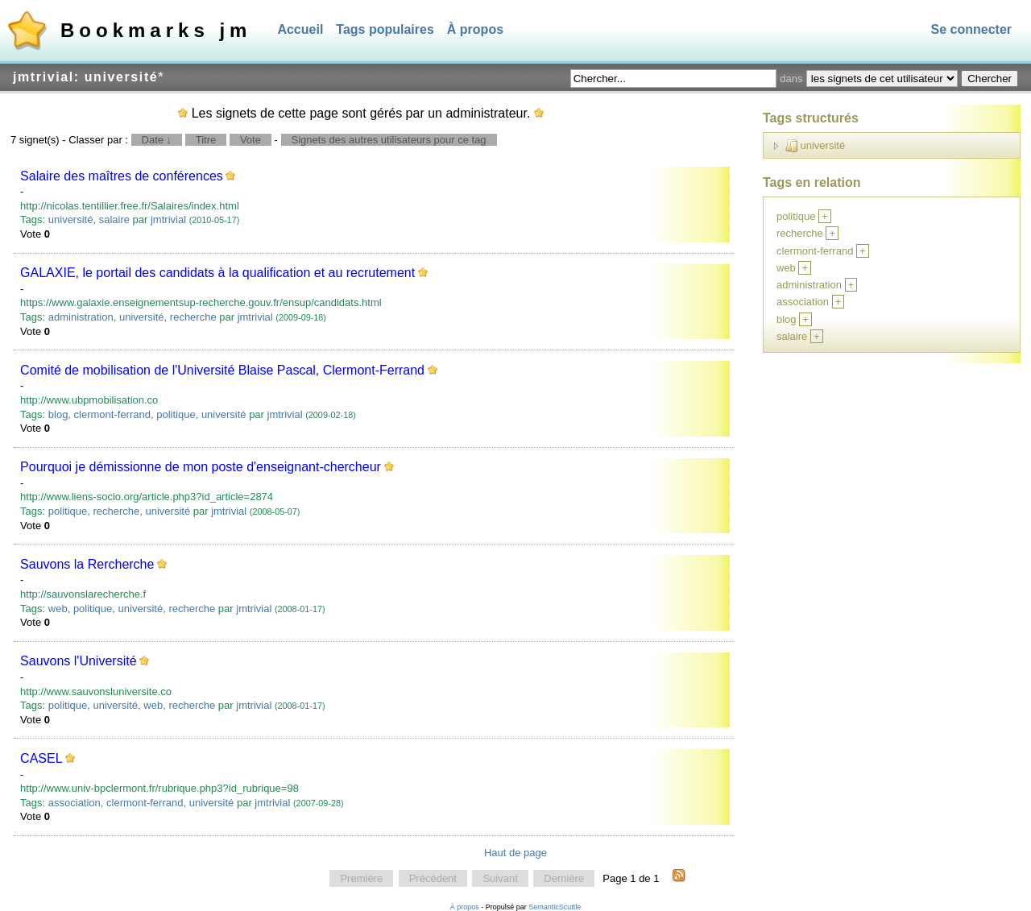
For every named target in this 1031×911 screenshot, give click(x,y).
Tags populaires (385, 29)
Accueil (300, 29)
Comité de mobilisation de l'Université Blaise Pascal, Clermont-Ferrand (222, 370)
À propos (475, 29)
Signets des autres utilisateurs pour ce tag (389, 140)
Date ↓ (157, 140)
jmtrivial (168, 219)
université (70, 219)
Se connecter (971, 29)
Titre (206, 140)
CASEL (41, 758)
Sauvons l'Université (78, 661)
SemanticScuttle (554, 907)
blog (58, 414)
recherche (193, 317)
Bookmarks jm (155, 30)
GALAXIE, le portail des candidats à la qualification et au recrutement (217, 273)
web (58, 609)
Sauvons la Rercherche (87, 564)
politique (175, 414)
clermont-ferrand (112, 414)
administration (81, 317)
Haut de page (515, 853)
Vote (250, 140)
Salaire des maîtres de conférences (121, 176)
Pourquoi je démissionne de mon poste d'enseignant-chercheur (200, 467)
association (74, 803)
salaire (114, 219)
